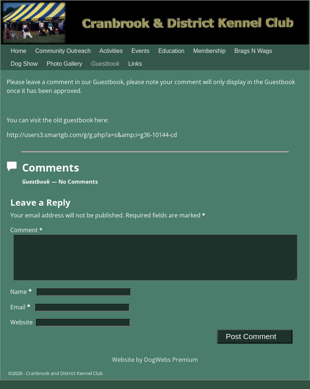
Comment (27, 230)
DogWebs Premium (171, 368)
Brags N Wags (253, 51)
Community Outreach (63, 51)
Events (140, 51)
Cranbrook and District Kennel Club (64, 382)
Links (135, 64)
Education (171, 51)
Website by (128, 368)
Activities (111, 51)
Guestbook (105, 64)
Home (18, 51)
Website (21, 331)
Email (21, 316)
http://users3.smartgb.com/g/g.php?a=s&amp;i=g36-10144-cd (92, 135)
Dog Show (24, 64)
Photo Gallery (64, 64)
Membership (209, 51)
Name (21, 300)
